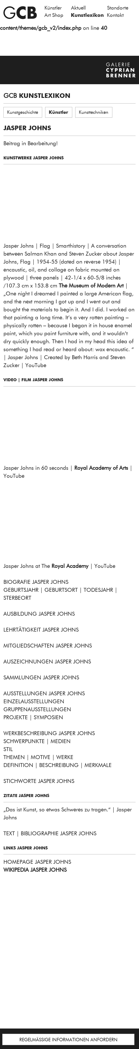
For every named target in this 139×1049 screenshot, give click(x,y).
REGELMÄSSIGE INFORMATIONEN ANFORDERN (68, 1039)
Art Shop (53, 15)
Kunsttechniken (93, 112)
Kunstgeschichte (22, 112)
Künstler (53, 8)
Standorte (117, 8)
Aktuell (78, 8)
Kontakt (115, 15)
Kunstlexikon (87, 15)
